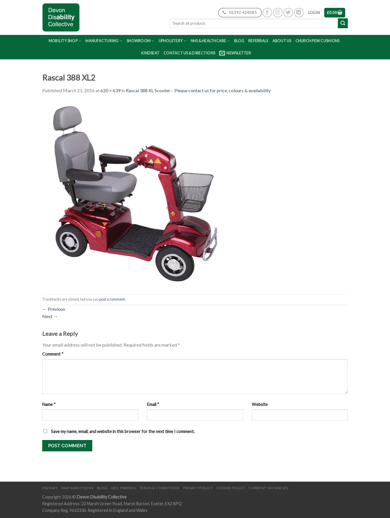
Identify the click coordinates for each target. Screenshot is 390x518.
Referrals (258, 40)
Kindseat (150, 53)
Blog (239, 40)
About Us (281, 40)
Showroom (141, 41)
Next (50, 316)
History (50, 488)
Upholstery (173, 41)
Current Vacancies (268, 488)
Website (260, 404)
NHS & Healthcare (210, 41)
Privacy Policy (198, 488)
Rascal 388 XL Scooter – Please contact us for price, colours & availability (198, 90)
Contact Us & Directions (189, 53)
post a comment (112, 299)
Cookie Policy (230, 488)
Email (153, 404)
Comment (52, 354)
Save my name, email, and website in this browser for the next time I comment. (123, 431)
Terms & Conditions (159, 488)
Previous (53, 309)
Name (49, 404)
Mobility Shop (65, 41)
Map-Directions (77, 488)
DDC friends (123, 488)
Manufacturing (104, 41)
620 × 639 (110, 90)
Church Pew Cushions (317, 40)
